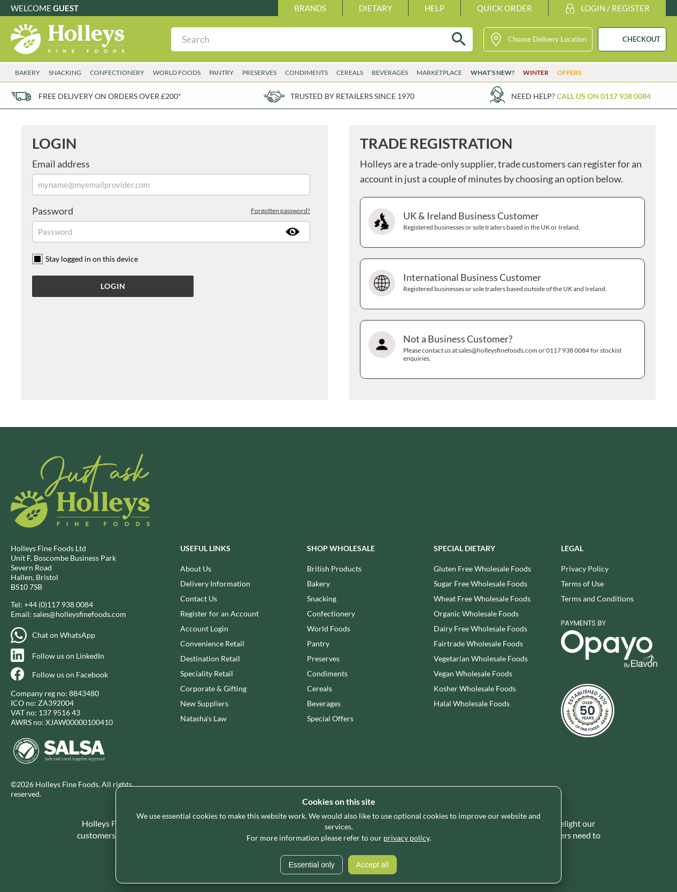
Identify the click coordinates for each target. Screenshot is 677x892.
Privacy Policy (585, 568)
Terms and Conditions (597, 598)
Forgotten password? (280, 211)
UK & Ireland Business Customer (501, 222)
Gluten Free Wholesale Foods (482, 568)
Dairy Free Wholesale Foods (480, 628)
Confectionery (117, 72)
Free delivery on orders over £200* (110, 96)
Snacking (65, 72)
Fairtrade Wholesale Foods (478, 643)
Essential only (311, 864)
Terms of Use (582, 583)
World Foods (177, 72)
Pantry (221, 72)
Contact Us (198, 598)
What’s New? (492, 72)
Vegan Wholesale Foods (473, 673)
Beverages (390, 72)
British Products (334, 568)
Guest (66, 8)
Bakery (27, 72)
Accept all (372, 864)
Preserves (259, 72)
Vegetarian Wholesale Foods (481, 658)
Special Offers (330, 718)
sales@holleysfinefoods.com (79, 614)
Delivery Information (215, 583)
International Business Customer (501, 284)
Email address (61, 164)
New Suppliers (204, 703)
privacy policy (406, 837)
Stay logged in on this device (91, 258)
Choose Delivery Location (547, 39)
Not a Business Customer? (501, 349)
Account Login (204, 628)
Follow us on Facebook (70, 674)
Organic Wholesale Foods (476, 613)
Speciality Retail (206, 673)
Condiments (306, 72)
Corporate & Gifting (213, 688)
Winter (536, 72)
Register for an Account (219, 613)
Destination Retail (210, 658)
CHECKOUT (641, 39)
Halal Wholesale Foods (472, 703)
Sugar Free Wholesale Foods (480, 583)
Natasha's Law (203, 718)
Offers (569, 72)
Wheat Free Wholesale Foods (482, 598)
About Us (195, 568)
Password (171, 210)
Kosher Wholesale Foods (475, 688)
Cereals (349, 72)
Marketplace (439, 72)
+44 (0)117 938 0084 (58, 604)
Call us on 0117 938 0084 (604, 96)
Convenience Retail (212, 643)
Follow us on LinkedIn (68, 655)
